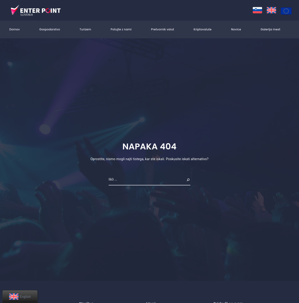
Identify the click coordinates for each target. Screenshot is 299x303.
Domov (14, 29)
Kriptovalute (203, 29)
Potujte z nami (121, 29)
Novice (236, 29)
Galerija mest (270, 29)
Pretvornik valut (162, 29)
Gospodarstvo (49, 29)
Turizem (85, 29)
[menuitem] (257, 10)
